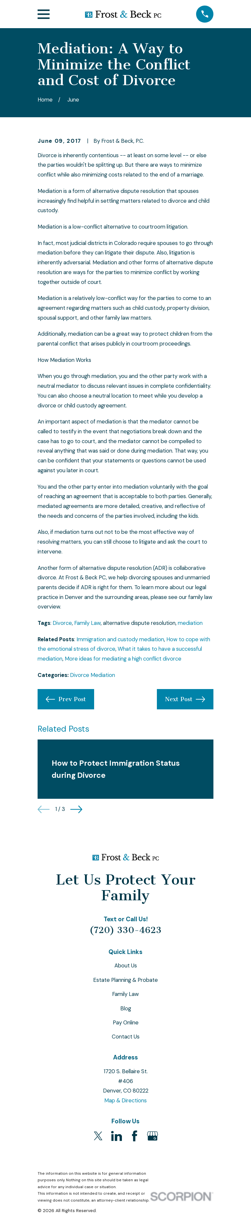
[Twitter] (98, 1136)
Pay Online (126, 1022)
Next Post (185, 699)
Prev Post (66, 699)
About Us (125, 965)
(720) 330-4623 (125, 930)
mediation (190, 623)
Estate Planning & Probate (125, 979)
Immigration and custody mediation (120, 639)
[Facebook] (134, 1136)
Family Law (87, 623)
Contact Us (126, 1036)
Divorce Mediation (92, 675)
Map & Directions (125, 1100)
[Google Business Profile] (152, 1136)
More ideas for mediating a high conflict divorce (123, 658)
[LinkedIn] (116, 1136)
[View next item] (76, 809)
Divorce (62, 623)
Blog (125, 1008)
